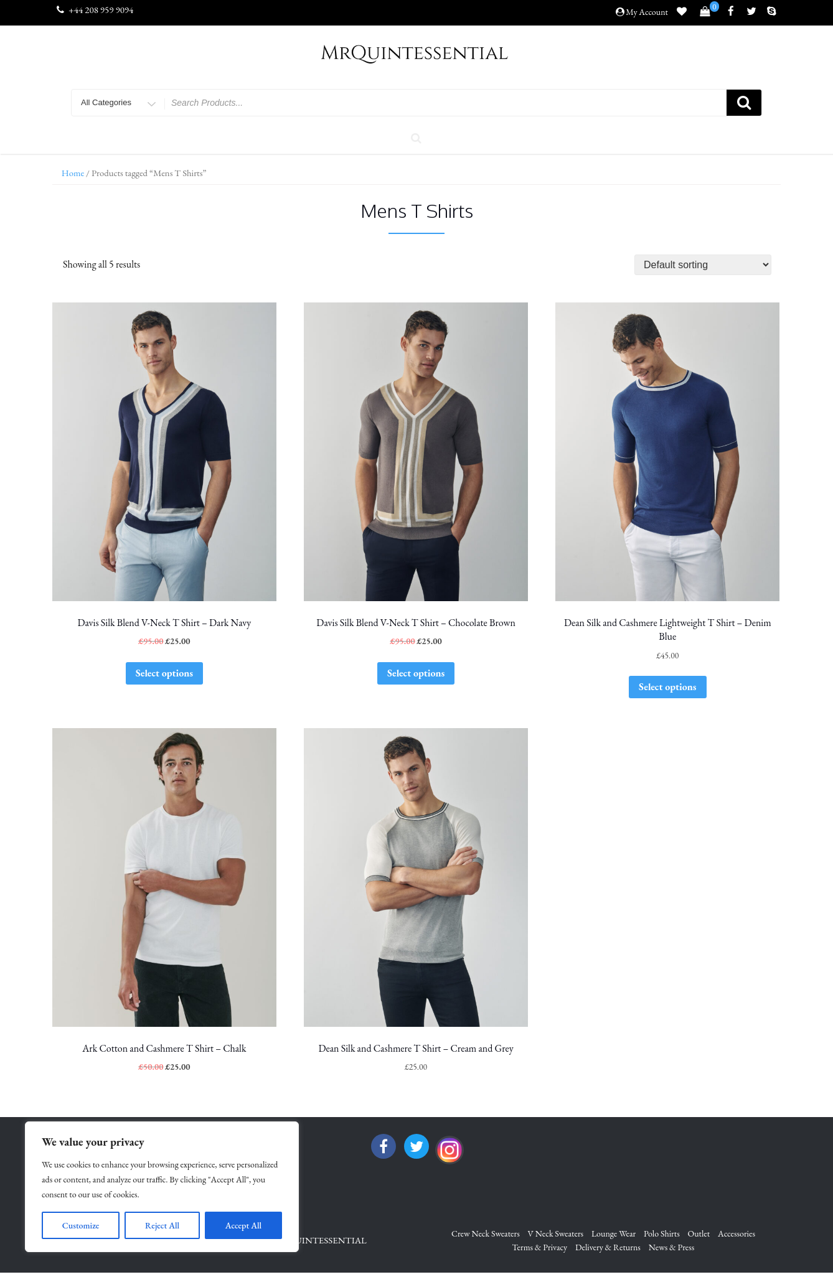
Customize (81, 1225)
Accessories (736, 1233)
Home (73, 173)
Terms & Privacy (540, 1247)
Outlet (699, 1233)
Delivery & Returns (608, 1247)
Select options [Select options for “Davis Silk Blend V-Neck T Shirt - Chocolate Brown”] (416, 673)
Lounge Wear (613, 1233)
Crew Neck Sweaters (485, 1233)
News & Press (672, 1247)
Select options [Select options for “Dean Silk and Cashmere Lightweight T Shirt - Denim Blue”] (667, 686)
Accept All (243, 1225)
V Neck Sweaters (556, 1233)
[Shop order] (702, 265)
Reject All (162, 1225)
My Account (647, 11)
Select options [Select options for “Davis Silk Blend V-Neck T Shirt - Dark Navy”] (164, 673)
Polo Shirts (662, 1233)
